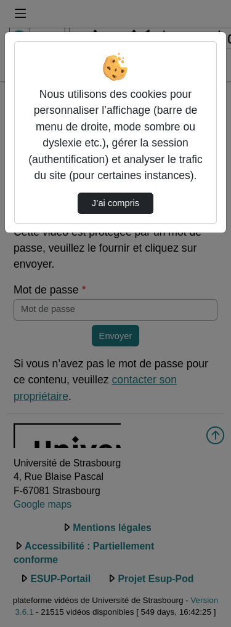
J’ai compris (115, 203)
